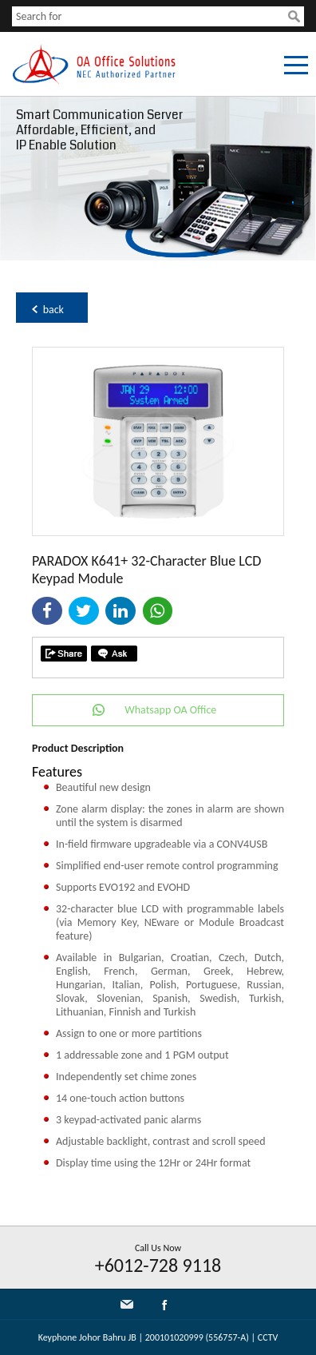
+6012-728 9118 (158, 1265)
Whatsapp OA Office (170, 710)
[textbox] (150, 16)
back (53, 309)
